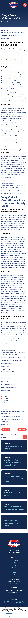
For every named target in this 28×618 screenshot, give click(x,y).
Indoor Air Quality (14, 565)
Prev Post (6, 429)
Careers (14, 572)
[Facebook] (5, 602)
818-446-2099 (14, 553)
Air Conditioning (14, 560)
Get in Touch (14, 575)
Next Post (22, 429)
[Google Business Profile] (23, 602)
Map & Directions (14, 583)
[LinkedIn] (17, 602)
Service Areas (14, 570)
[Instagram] (20, 602)
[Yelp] (11, 602)
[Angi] (14, 602)
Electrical (14, 567)
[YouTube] (8, 602)
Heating (14, 562)
